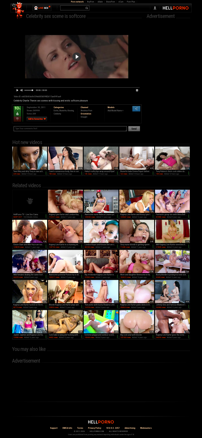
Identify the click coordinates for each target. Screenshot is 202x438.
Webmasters (146, 428)
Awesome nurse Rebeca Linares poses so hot (101, 214)
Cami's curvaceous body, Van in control (65, 171)
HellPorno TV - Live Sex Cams (25, 214)
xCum (120, 1)
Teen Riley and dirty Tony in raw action (29, 171)
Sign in (155, 8)
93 (17, 110)
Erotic (56, 110)
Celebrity (57, 113)
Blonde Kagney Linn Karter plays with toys (66, 304)
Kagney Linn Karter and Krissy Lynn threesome (137, 214)
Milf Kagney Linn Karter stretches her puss (173, 244)
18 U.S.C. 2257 (113, 428)
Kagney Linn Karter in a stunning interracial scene (66, 244)
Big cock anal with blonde (131, 335)
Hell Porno (18, 10)
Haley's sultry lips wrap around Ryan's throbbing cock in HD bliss (101, 171)
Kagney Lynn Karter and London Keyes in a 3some (66, 214)
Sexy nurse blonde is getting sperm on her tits (137, 244)
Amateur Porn (86, 110)
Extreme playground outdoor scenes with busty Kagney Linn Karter (101, 335)
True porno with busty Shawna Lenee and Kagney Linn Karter (101, 304)
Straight (84, 117)
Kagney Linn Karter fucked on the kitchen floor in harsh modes (30, 304)
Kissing (71, 110)
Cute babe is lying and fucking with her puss (66, 335)
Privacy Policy (94, 428)
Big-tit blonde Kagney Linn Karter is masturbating (101, 274)
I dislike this (17, 119)
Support (54, 428)
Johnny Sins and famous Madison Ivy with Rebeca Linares (173, 304)
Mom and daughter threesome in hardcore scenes (137, 274)
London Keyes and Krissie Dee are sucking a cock (101, 244)
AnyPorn (90, 1)
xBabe (100, 1)
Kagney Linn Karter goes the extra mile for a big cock (173, 335)
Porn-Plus (131, 1)
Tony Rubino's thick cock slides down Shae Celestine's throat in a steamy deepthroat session (173, 171)
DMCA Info (67, 428)
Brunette (63, 110)
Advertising (130, 428)
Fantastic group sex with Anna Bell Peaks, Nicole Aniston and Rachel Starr (173, 214)
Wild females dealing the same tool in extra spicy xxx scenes (30, 274)
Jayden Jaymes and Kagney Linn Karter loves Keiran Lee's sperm (30, 335)
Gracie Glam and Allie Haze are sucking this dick (30, 244)
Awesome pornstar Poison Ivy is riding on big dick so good (66, 274)
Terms (80, 428)
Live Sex (41, 8)
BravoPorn (110, 1)
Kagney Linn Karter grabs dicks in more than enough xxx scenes (137, 304)
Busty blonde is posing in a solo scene (172, 274)
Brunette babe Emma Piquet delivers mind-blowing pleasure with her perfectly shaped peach (137, 171)
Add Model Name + (115, 110)
